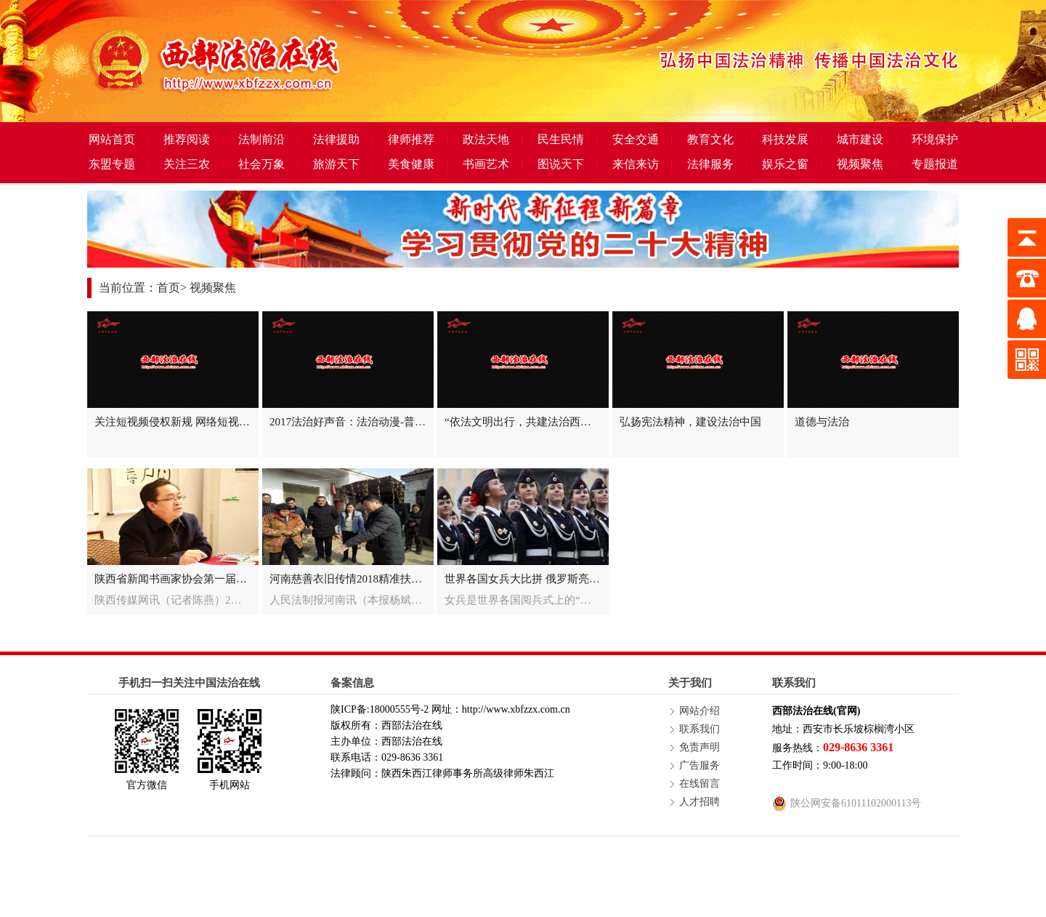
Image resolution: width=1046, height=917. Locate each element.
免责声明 (699, 747)
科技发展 (785, 139)
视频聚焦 (860, 164)
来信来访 (635, 164)
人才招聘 (699, 801)
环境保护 (935, 139)
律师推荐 (411, 139)
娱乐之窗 (785, 164)
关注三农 (186, 164)
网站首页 (112, 139)
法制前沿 (261, 139)
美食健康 (411, 164)
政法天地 (486, 139)
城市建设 (860, 139)
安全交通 (635, 139)
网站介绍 (699, 710)
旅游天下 (336, 164)
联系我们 (699, 729)
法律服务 (710, 164)
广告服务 (699, 765)
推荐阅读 (186, 139)
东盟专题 (112, 164)
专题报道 (935, 164)
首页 (168, 287)
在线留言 (699, 783)
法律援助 (336, 139)
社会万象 (261, 164)
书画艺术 (486, 164)
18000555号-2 (399, 709)
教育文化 (710, 139)
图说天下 (561, 164)
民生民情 (561, 139)
